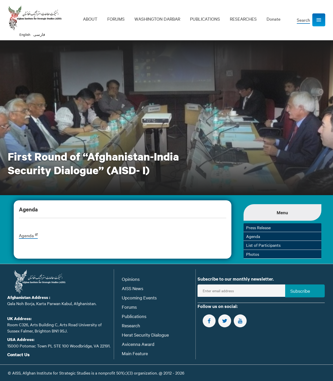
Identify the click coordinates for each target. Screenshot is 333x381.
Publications (134, 316)
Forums (129, 307)
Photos (252, 254)
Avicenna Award (138, 344)
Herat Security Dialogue (145, 335)
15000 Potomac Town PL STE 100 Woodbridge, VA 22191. (58, 345)
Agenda (28, 235)
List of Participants (263, 245)
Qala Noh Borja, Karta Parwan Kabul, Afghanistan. (51, 303)
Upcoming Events (139, 297)
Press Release (258, 227)
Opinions (131, 279)
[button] (318, 19)
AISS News (132, 288)
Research (131, 325)
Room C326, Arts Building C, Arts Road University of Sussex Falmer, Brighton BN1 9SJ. (54, 327)
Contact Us (18, 355)
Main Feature (135, 353)
